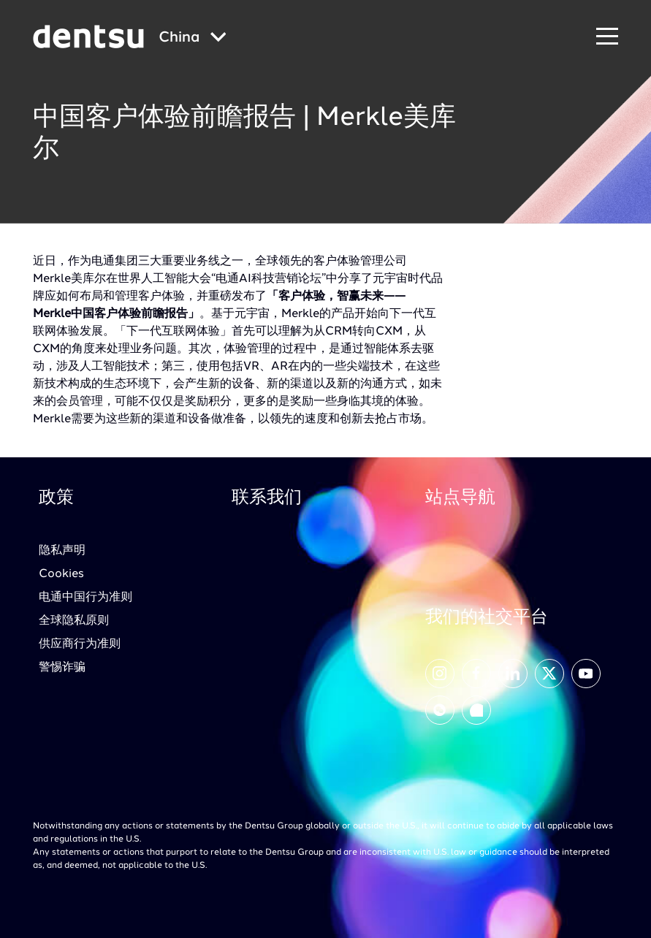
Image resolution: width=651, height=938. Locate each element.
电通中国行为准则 (85, 597)
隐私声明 (62, 551)
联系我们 (267, 498)
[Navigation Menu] (607, 37)
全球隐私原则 (74, 621)
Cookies (61, 574)
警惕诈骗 (62, 668)
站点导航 (460, 498)
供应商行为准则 (80, 644)
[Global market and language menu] (192, 38)
